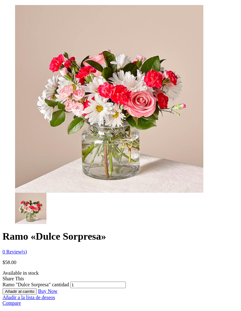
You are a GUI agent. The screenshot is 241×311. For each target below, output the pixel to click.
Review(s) (15, 251)
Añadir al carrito (19, 291)
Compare (12, 303)
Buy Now (47, 291)
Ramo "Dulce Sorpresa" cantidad (36, 284)
